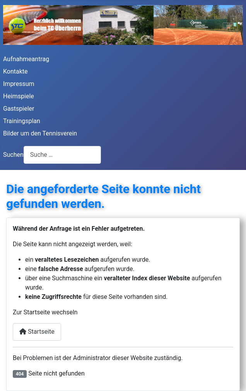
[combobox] (62, 154)
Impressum (18, 83)
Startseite (37, 331)
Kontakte (15, 71)
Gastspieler (18, 108)
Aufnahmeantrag (26, 59)
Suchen (13, 154)
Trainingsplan (21, 121)
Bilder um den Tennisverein (40, 133)
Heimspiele (18, 96)
